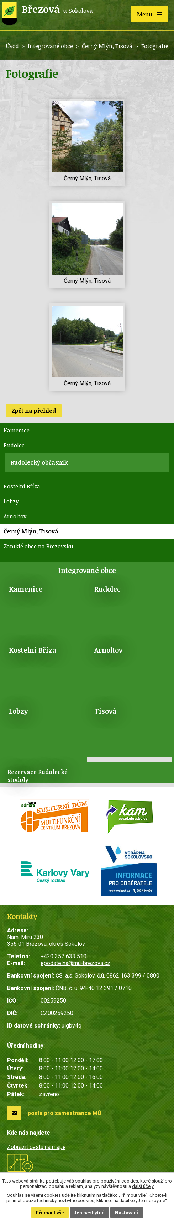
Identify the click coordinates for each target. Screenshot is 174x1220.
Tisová (105, 711)
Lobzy (11, 501)
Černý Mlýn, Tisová (107, 46)
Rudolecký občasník (39, 462)
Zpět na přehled (33, 411)
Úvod (12, 46)
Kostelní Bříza (22, 486)
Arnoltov (15, 516)
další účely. (143, 1186)
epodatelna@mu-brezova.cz (75, 963)
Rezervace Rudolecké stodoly (37, 776)
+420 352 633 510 (63, 956)
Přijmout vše (50, 1212)
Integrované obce (50, 46)
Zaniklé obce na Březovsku (38, 546)
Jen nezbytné (89, 1212)
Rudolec (14, 445)
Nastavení (126, 1212)
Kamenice (17, 430)
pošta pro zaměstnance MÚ (64, 1113)
